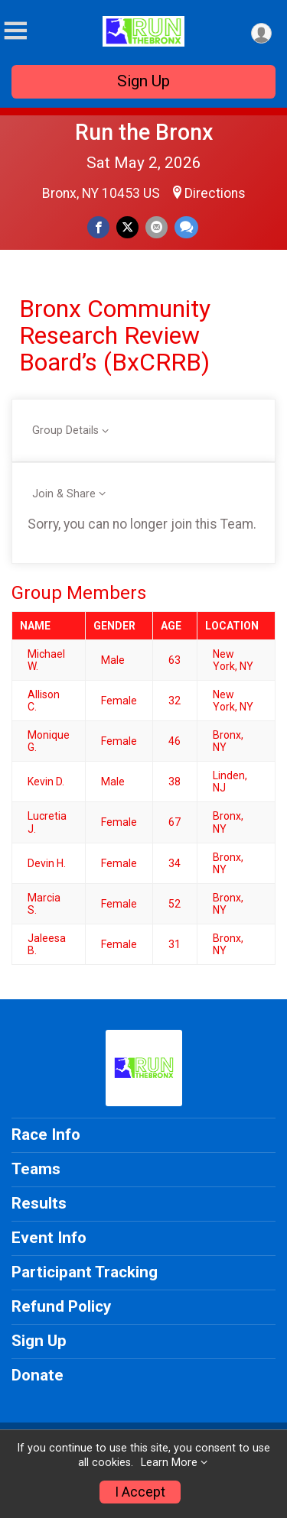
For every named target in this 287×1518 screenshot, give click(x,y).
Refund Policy (61, 1306)
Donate (37, 1375)
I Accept (140, 1492)
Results (39, 1203)
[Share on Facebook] (98, 227)
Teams (35, 1169)
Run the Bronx (144, 132)
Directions (215, 193)
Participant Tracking (84, 1272)
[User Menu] (261, 33)
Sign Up (143, 81)
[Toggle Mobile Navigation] (15, 31)
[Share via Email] (156, 227)
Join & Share (64, 493)
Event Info (48, 1237)
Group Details (65, 430)
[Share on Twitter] (127, 227)
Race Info (45, 1134)
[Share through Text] (186, 227)
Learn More (169, 1462)
